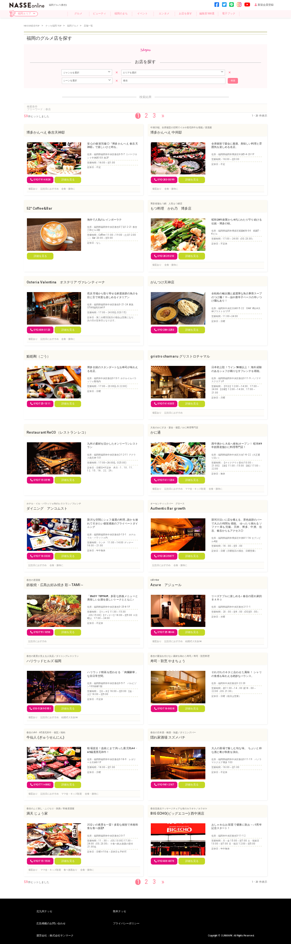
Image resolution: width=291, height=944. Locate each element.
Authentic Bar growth (167, 508)
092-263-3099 (164, 179)
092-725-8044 (164, 632)
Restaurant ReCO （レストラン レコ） (57, 432)
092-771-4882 (40, 784)
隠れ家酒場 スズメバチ (167, 737)
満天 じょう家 (37, 813)
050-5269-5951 (40, 708)
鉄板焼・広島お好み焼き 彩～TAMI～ (55, 584)
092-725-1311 (40, 403)
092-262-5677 (164, 555)
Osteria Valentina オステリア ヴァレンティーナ (66, 282)
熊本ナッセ (119, 911)
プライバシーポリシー (126, 923)
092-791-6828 (40, 179)
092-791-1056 (40, 632)
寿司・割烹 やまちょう (167, 661)
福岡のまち (121, 13)
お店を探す (185, 13)
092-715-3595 (40, 479)
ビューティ (99, 13)
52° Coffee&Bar (39, 208)
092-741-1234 (164, 479)
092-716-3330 (40, 555)
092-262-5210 (164, 255)
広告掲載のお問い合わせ (51, 923)
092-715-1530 (40, 860)
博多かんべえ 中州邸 (166, 132)
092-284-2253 (164, 329)
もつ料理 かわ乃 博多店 (170, 208)
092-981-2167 (164, 784)
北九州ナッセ (44, 911)
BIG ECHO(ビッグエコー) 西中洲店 (177, 813)
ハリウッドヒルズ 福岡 (44, 661)
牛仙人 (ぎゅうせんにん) (45, 737)
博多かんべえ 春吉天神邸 (46, 132)
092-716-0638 (164, 708)
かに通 (155, 432)
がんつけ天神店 (162, 282)
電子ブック (228, 13)
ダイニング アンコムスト (47, 508)
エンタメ (164, 13)
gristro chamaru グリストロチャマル (180, 356)
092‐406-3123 (40, 329)
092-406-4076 (164, 860)
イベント (142, 13)
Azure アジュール (165, 584)
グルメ (78, 13)
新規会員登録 (264, 4)
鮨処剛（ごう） (38, 356)
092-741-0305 (164, 403)
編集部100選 (206, 13)
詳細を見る (68, 179)
